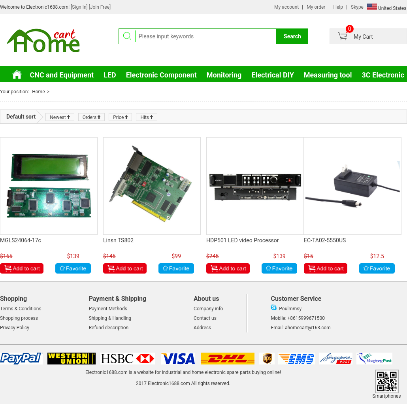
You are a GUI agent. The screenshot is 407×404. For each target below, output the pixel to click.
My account (286, 7)
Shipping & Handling (110, 318)
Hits (146, 117)
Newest (60, 117)
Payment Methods (108, 308)
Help (338, 7)
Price (120, 117)
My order (316, 7)
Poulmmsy (286, 308)
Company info (208, 308)
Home (38, 91)
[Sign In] (80, 7)
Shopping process (19, 318)
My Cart (363, 37)
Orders (92, 117)
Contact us (205, 318)
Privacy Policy (14, 327)
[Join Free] (100, 7)
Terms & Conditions (20, 308)
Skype (357, 7)
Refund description (109, 327)
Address (202, 327)
